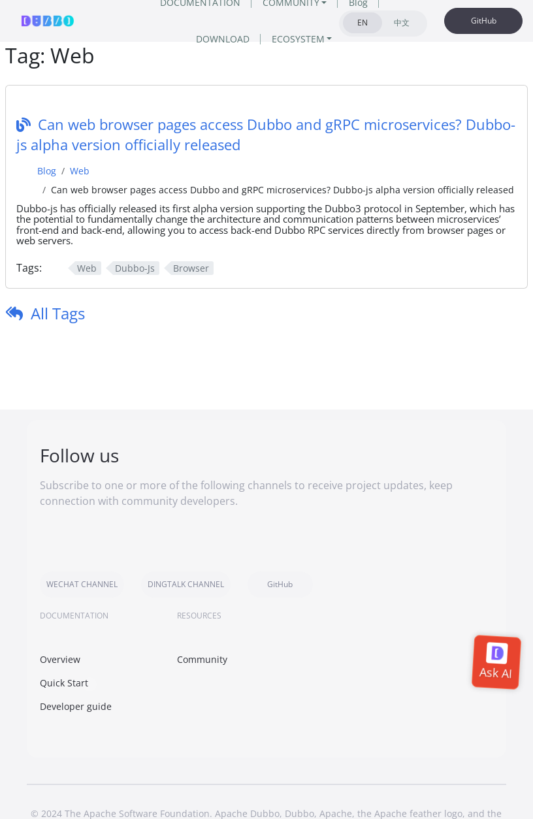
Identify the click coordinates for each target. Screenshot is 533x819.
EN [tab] (362, 22)
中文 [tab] (402, 22)
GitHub (483, 20)
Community (202, 659)
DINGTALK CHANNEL (186, 584)
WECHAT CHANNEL (82, 584)
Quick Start (64, 683)
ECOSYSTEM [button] (298, 39)
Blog (46, 171)
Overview (60, 659)
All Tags (58, 313)
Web (79, 171)
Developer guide (76, 706)
